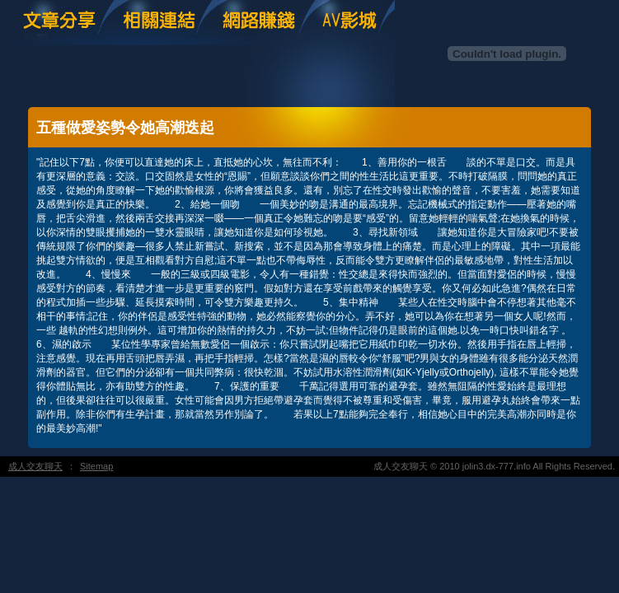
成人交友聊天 (35, 466)
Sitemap (96, 466)
